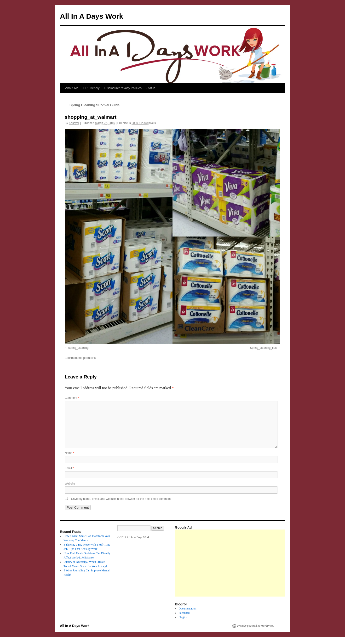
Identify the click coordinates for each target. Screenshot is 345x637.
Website (70, 483)
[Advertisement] (260, 563)
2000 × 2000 (140, 123)
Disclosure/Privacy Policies (123, 88)
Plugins (183, 617)
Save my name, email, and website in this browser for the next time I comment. (121, 499)
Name (69, 453)
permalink (89, 358)
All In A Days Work (91, 16)
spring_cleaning (78, 348)
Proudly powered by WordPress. (255, 625)
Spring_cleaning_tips (263, 348)
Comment (72, 398)
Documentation (187, 608)
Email (69, 468)
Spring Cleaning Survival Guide (92, 105)
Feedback (184, 612)
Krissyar (74, 123)
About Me (72, 88)
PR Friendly (91, 88)
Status (150, 88)
